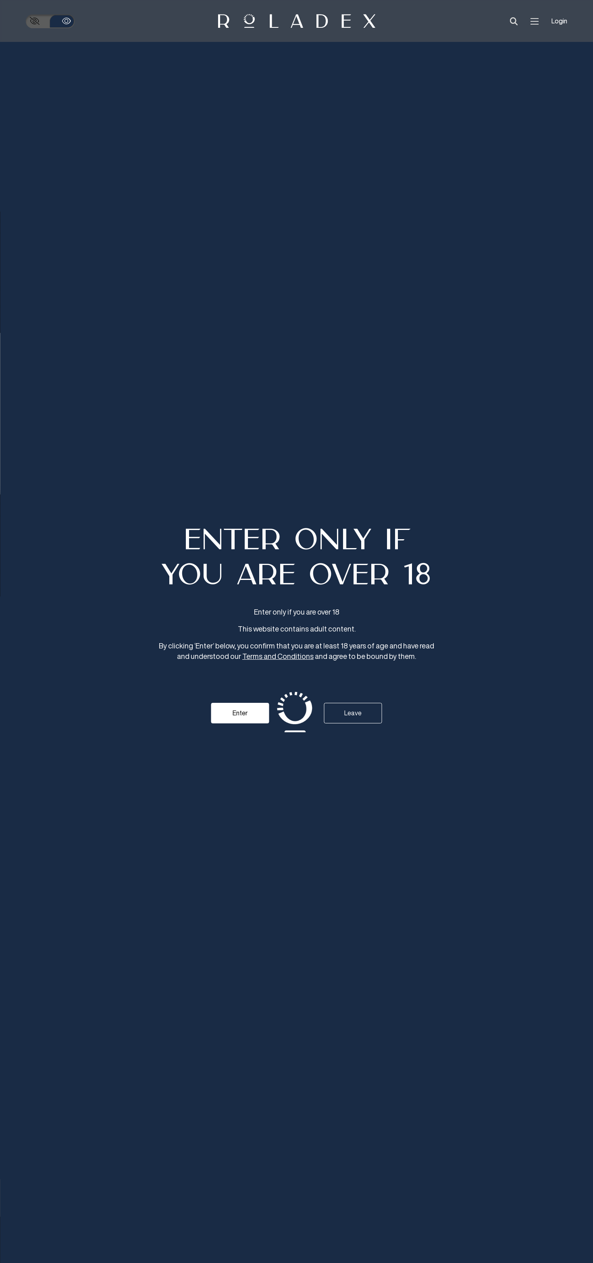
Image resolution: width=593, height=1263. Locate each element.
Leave (353, 713)
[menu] (535, 21)
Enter (240, 713)
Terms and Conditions (278, 656)
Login (559, 21)
